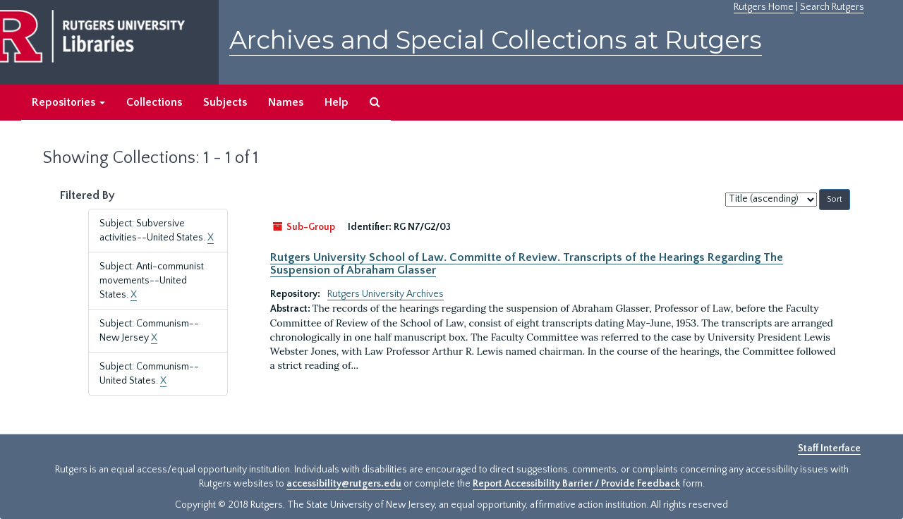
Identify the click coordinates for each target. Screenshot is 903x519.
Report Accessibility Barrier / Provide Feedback (576, 483)
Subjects (225, 102)
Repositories (68, 102)
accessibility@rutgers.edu (343, 483)
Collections (154, 102)
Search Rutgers (832, 7)
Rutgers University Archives (385, 294)
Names (285, 102)
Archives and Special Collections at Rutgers (495, 40)
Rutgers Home (764, 7)
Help (337, 102)
